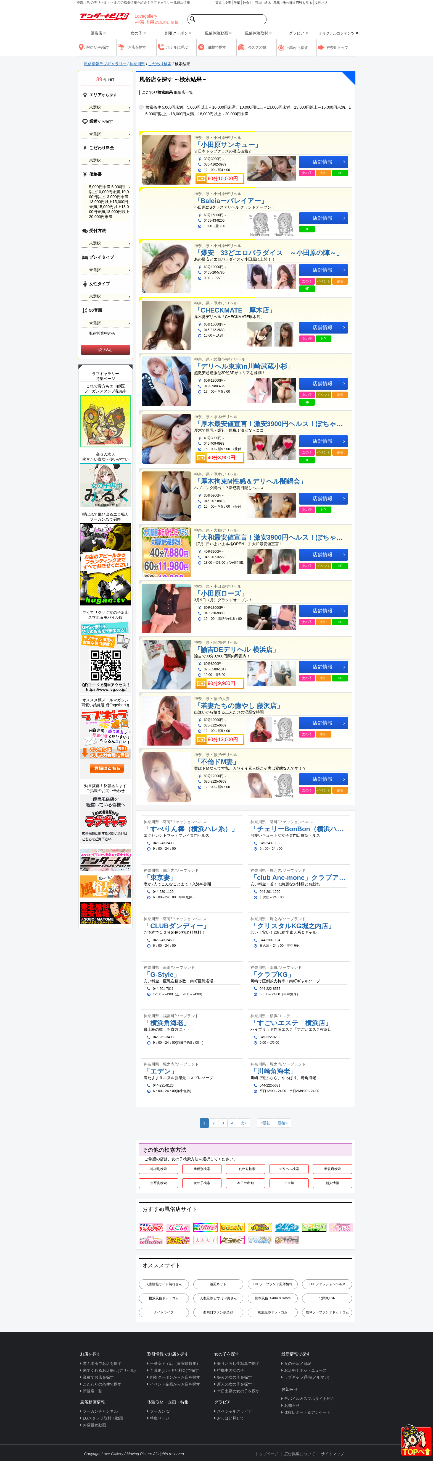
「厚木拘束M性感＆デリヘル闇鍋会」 (250, 481)
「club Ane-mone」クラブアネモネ (298, 877)
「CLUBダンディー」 (177, 926)
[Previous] (265, 1123)
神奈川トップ (337, 47)
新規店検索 (332, 1169)
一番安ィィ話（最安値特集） (175, 1363)
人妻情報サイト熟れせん (164, 1284)
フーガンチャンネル (100, 1411)
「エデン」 (161, 1071)
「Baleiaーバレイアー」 (231, 201)
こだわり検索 (245, 1169)
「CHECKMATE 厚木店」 (235, 310)
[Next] (243, 1123)
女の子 (307, 173)
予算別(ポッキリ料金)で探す (174, 1370)
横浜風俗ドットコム (164, 1298)
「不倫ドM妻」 (217, 762)
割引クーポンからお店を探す (175, 1377)
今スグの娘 (257, 47)
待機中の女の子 (230, 1370)
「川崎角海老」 (273, 1071)
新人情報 (332, 1183)
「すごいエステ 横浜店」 (291, 1023)
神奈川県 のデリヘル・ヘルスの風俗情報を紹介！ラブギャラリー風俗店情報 (133, 2)
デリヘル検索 (289, 1169)
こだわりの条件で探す (102, 1384)
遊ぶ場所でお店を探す (102, 1363)
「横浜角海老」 (167, 1023)
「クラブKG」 (272, 974)
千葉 (237, 3)
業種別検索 (202, 1169)
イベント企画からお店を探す (175, 1384)
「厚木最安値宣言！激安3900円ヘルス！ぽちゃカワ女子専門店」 (272, 424)
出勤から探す (297, 47)
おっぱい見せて (230, 1418)
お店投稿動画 (94, 1425)
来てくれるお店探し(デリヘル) (109, 1370)
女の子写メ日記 (297, 1363)
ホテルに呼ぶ (177, 47)
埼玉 (228, 3)
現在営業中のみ (99, 333)
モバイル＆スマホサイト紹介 (309, 1398)
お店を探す (137, 47)
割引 (323, 173)
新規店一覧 (92, 1391)
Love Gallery (112, 1454)
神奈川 (248, 3)
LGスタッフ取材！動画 (103, 1418)
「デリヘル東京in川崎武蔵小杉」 (244, 366)
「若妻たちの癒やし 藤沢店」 (239, 705)
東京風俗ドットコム (272, 1312)
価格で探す (217, 47)
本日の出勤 (245, 1183)
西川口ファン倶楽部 (218, 1312)
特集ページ (159, 1418)
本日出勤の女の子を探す (238, 1391)
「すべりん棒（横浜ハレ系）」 (191, 829)
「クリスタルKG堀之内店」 (292, 926)
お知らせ (292, 1405)
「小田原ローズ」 (221, 593)
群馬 (276, 3)
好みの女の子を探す (234, 1377)
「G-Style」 (162, 974)
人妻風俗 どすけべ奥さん (218, 1298)
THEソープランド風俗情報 (272, 1284)
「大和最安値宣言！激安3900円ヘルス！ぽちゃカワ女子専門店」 (272, 537)
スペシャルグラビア (234, 1411)
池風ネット (218, 1284)
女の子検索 (202, 1183)
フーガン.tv (160, 1411)
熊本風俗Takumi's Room (273, 1298)
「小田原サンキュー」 (228, 144)
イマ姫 (289, 1183)
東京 (218, 3)
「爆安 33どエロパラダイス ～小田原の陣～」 (268, 253)
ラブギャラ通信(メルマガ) (306, 1377)
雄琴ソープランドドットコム (327, 1312)
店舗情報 (329, 162)
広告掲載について (299, 1454)
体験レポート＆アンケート (307, 1412)
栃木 (267, 3)
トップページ (266, 1454)
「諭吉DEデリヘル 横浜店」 (236, 649)
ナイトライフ (164, 1312)
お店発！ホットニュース (305, 1370)
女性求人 (321, 3)
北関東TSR (327, 1298)
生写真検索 (158, 1183)
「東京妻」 (160, 877)
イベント (323, 281)
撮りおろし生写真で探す (238, 1363)
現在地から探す (96, 47)
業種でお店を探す (98, 1377)
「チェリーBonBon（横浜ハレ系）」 (298, 829)
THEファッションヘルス (327, 1284)
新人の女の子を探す (234, 1384)
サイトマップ (332, 1454)
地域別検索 (158, 1169)
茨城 (258, 3)
